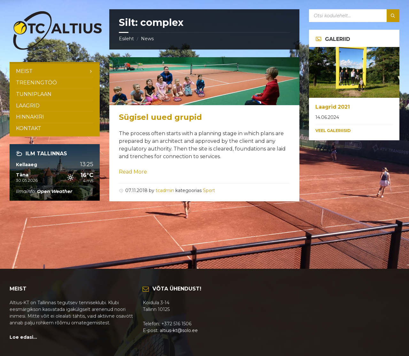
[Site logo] (57, 49)
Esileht (126, 39)
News (147, 39)
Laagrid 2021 (332, 107)
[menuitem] (54, 71)
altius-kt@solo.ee (179, 330)
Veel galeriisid (333, 130)
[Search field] (354, 15)
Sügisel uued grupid (160, 117)
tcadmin (165, 190)
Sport (209, 190)
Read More (133, 172)
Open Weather (54, 191)
